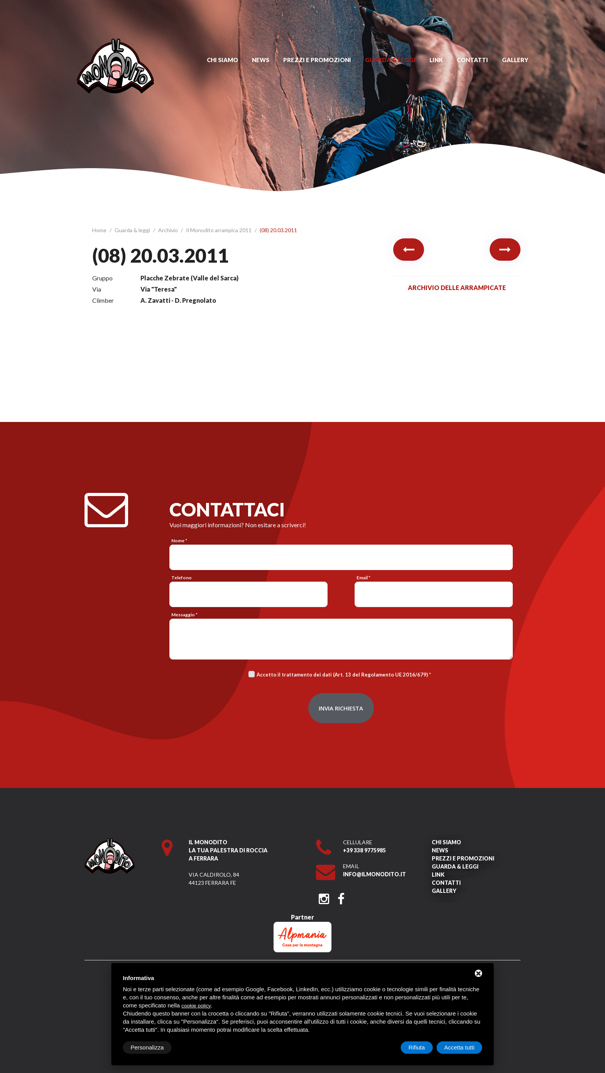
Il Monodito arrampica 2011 (219, 230)
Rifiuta (417, 1047)
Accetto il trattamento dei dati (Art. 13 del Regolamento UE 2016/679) (342, 674)
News (260, 59)
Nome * (179, 540)
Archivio (168, 230)
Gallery (515, 59)
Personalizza (147, 1047)
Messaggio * (184, 614)
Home (100, 230)
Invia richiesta (341, 708)
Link (436, 59)
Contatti (472, 59)
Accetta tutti (459, 1047)
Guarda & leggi (390, 59)
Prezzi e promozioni (317, 59)
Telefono (181, 577)
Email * (363, 577)
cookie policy (196, 1006)
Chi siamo (222, 59)
